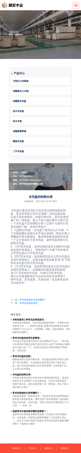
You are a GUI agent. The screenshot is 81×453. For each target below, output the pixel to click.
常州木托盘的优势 (29, 303)
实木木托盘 (18, 111)
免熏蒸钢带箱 (19, 131)
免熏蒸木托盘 (19, 101)
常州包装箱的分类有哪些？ (33, 299)
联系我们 (64, 448)
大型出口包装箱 (20, 81)
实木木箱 (17, 121)
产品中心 (32, 448)
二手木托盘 (18, 151)
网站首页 (17, 448)
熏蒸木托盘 (18, 141)
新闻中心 (19, 34)
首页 (11, 34)
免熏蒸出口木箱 (20, 91)
